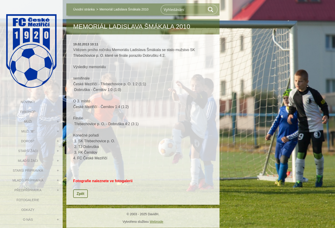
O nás (28, 219)
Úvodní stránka (84, 9)
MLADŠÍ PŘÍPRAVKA (27, 180)
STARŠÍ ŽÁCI (28, 151)
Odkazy (28, 210)
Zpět (80, 194)
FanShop (28, 112)
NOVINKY (28, 102)
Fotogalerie (27, 200)
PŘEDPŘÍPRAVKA (27, 190)
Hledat (211, 9)
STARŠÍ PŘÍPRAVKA (28, 170)
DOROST (28, 141)
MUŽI (28, 121)
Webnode (156, 221)
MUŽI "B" (27, 131)
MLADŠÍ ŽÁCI (28, 161)
